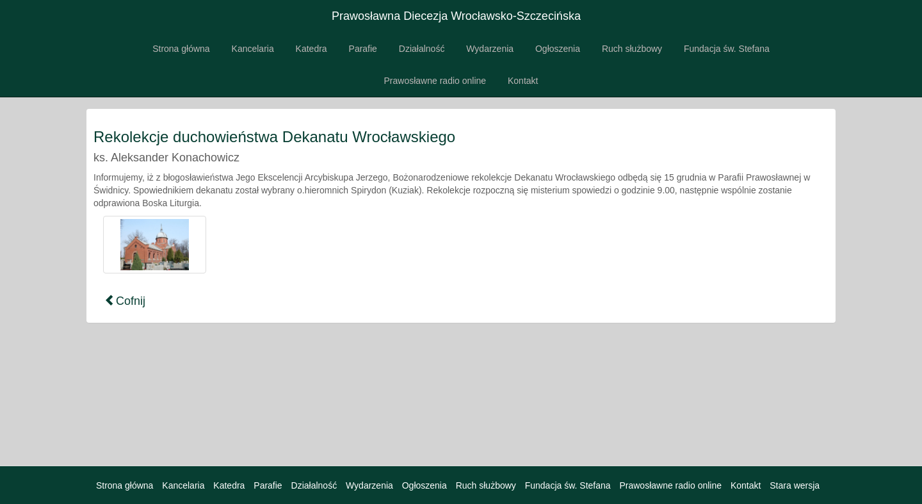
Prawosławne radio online (435, 81)
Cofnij (124, 300)
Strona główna (181, 49)
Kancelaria (253, 49)
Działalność (422, 49)
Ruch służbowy (632, 49)
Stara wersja (795, 485)
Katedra (311, 49)
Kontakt (523, 81)
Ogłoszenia (557, 49)
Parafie (363, 49)
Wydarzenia (490, 49)
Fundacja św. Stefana (727, 49)
